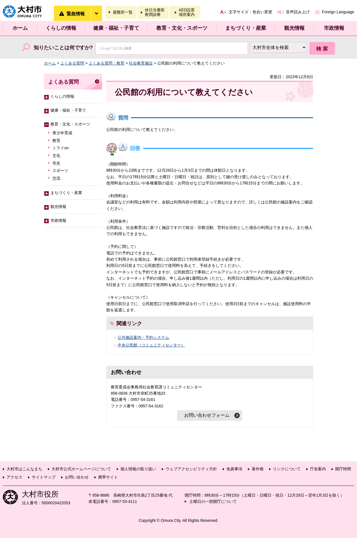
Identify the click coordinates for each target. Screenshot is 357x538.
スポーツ (60, 170)
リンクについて (287, 469)
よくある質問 (72, 63)
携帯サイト (108, 477)
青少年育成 (62, 133)
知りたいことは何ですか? (63, 47)
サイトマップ (44, 477)
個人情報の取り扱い (138, 469)
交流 (56, 178)
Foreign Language (338, 12)
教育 (56, 140)
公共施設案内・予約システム (143, 337)
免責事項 (234, 469)
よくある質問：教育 (106, 63)
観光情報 (294, 28)
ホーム (20, 28)
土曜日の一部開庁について (213, 501)
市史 (56, 163)
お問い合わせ (77, 477)
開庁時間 (343, 469)
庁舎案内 (318, 469)
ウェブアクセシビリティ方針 (191, 469)
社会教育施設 (141, 63)
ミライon (60, 148)
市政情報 (334, 28)
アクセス (14, 477)
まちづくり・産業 (245, 28)
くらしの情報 (61, 28)
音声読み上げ (298, 12)
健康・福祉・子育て (116, 28)
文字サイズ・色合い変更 (250, 12)
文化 (56, 155)
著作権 (258, 469)
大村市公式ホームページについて (81, 469)
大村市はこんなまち (24, 469)
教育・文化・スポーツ (181, 28)
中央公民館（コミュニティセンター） (151, 345)
